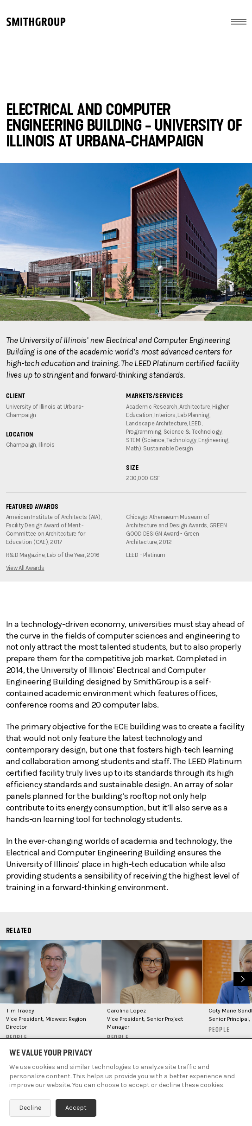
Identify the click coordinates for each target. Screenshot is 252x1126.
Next (241, 978)
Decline (30, 1108)
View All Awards (25, 567)
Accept (76, 1108)
